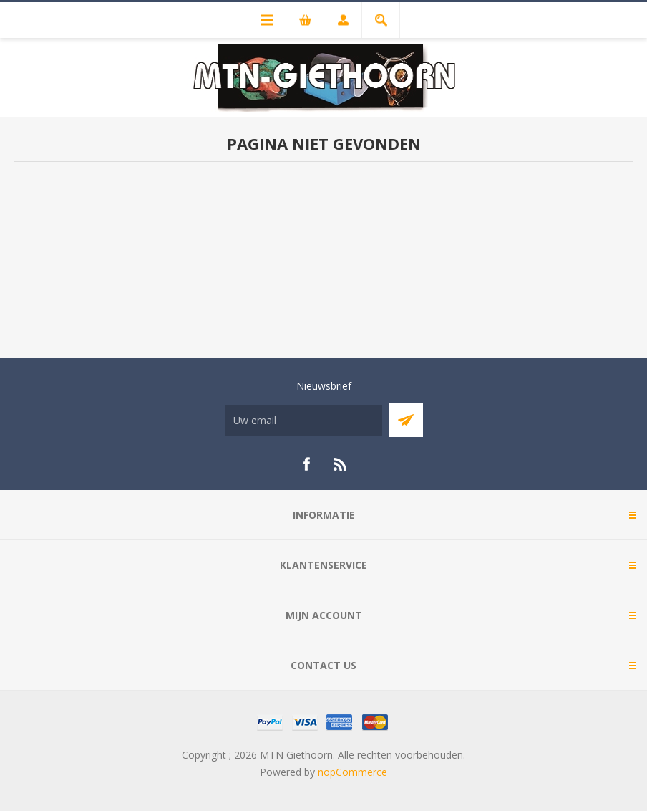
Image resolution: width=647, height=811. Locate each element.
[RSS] (340, 464)
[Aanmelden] (303, 420)
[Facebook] (306, 464)
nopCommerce (352, 772)
